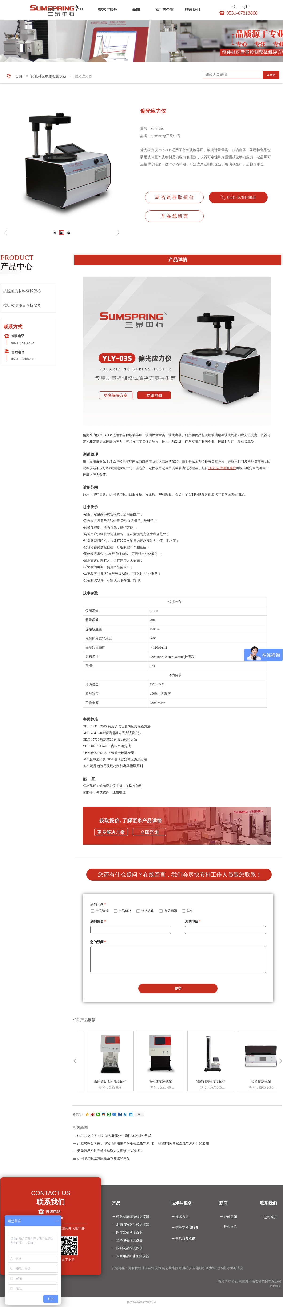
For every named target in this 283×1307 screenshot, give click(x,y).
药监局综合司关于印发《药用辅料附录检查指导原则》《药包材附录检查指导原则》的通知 (143, 1143)
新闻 (136, 10)
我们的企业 (164, 10)
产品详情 (177, 259)
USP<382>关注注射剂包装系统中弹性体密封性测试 (114, 1136)
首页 (51, 10)
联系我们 (192, 10)
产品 (79, 10)
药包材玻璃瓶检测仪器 (48, 76)
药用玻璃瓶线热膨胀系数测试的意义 (103, 1158)
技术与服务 (107, 10)
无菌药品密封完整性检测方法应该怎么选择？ (110, 1151)
